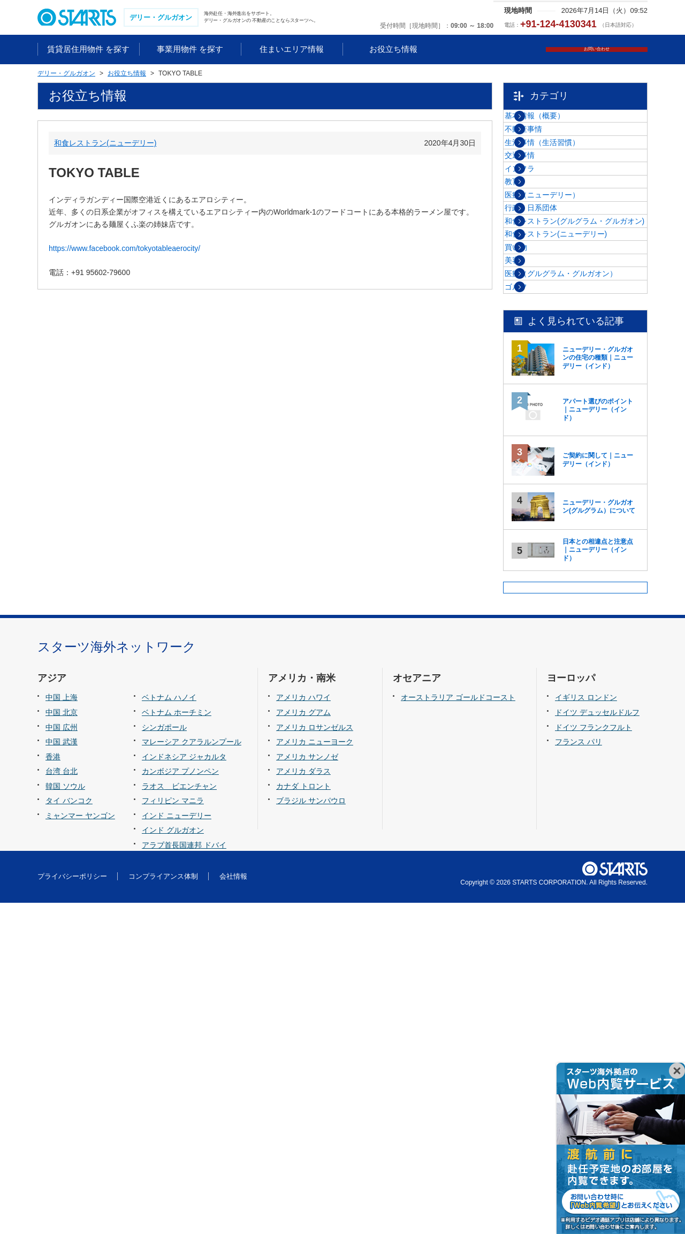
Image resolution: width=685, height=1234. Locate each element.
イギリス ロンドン (586, 1028)
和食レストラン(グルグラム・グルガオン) (584, 345)
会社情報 (233, 1207)
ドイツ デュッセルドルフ (597, 1043)
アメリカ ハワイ (303, 1028)
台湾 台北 (61, 1102)
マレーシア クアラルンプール (191, 1072)
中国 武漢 (61, 1072)
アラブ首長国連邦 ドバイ (184, 1175)
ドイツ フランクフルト (593, 1058)
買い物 (541, 405)
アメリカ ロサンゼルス (314, 1058)
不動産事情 (549, 151)
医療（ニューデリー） (567, 286)
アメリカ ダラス (303, 1102)
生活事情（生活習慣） (567, 177)
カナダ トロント (303, 1117)
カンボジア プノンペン (180, 1102)
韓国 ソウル (65, 1117)
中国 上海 (61, 1028)
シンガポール (164, 1058)
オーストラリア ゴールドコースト (458, 1028)
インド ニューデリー (176, 1146)
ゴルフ (541, 496)
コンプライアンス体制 (163, 1207)
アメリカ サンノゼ (307, 1087)
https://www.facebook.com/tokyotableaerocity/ (124, 249)
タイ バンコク (69, 1132)
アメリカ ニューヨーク (314, 1072)
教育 (537, 259)
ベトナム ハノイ (169, 1028)
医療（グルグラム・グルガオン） (579, 464)
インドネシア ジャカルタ (184, 1087)
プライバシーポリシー (72, 1207)
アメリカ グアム (303, 1043)
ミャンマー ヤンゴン (80, 1146)
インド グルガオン (173, 1161)
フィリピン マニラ (173, 1132)
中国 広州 (61, 1058)
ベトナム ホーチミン (176, 1043)
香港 (52, 1087)
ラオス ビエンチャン (179, 1117)
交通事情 (545, 205)
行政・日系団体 (556, 313)
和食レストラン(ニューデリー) (105, 144)
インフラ (545, 232)
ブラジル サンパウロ (311, 1132)
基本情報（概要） (560, 123)
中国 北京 (61, 1043)
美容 (537, 432)
